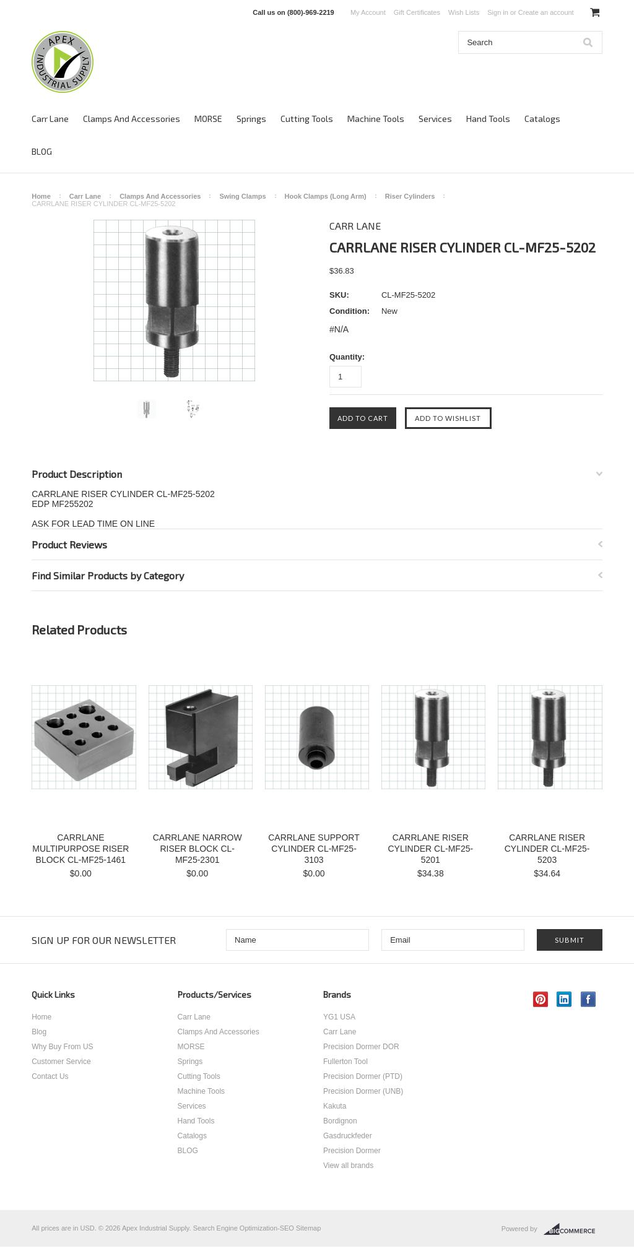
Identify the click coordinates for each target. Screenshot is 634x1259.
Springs (251, 118)
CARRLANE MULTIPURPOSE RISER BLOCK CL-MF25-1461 (80, 849)
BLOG (42, 151)
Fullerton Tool (345, 1061)
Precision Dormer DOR (361, 1046)
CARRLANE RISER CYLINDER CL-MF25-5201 (430, 849)
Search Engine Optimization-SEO (243, 1228)
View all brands (348, 1165)
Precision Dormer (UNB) (363, 1091)
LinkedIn (564, 999)
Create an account (546, 12)
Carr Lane (50, 118)
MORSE (208, 118)
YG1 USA (339, 1017)
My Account (368, 12)
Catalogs (542, 118)
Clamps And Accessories (131, 118)
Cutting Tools (306, 118)
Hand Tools (488, 118)
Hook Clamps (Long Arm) (326, 196)
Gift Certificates (417, 12)
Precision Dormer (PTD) (362, 1076)
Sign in (497, 12)
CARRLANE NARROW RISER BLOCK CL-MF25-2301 (197, 849)
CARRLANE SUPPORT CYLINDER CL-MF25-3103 (314, 849)
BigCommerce (573, 1229)
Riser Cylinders (410, 196)
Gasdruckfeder (347, 1135)
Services (435, 118)
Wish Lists (463, 12)
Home (41, 196)
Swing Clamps (242, 196)
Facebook (588, 999)
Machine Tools (375, 118)
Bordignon (340, 1121)
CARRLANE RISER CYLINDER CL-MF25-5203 (547, 849)
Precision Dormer (352, 1150)
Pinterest (541, 999)
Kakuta (334, 1106)
